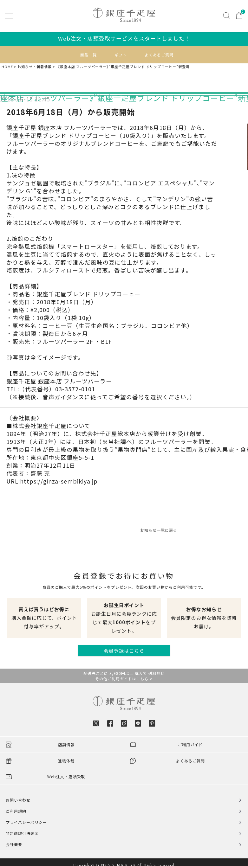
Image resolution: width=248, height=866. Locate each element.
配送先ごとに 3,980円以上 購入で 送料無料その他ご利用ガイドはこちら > (124, 675)
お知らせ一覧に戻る (158, 530)
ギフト (120, 54)
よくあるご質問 (159, 54)
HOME (7, 66)
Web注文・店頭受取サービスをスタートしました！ (124, 38)
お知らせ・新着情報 (34, 66)
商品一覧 (88, 54)
